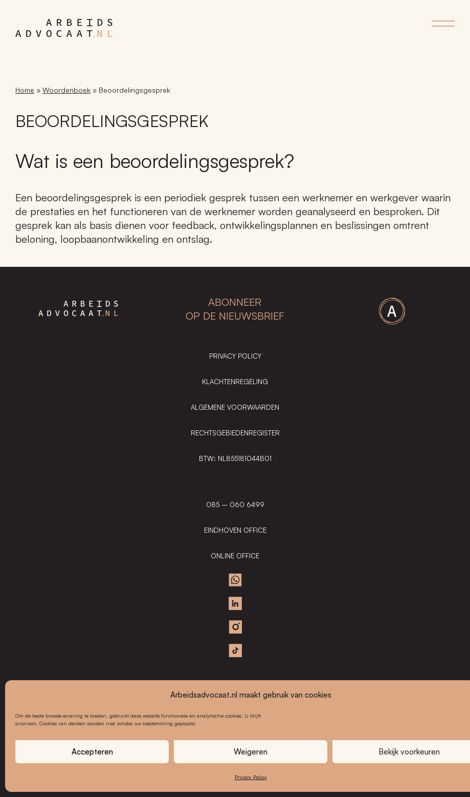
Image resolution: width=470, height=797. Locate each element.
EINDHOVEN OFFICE (235, 530)
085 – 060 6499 (235, 504)
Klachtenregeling (235, 381)
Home (24, 90)
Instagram (235, 627)
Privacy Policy (251, 777)
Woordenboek (66, 90)
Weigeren (250, 752)
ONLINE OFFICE (235, 556)
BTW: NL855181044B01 (235, 458)
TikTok (235, 650)
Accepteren (92, 752)
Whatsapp (235, 579)
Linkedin (235, 603)
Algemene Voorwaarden (235, 407)
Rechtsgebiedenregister (235, 433)
